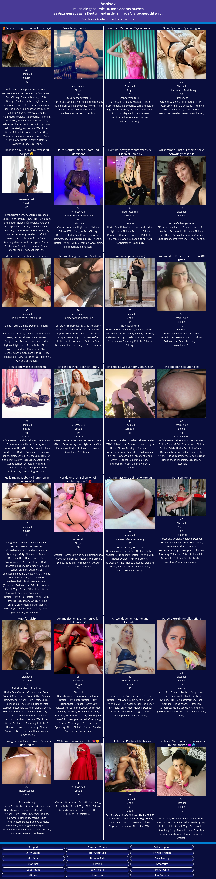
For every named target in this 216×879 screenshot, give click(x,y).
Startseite (89, 19)
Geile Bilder (106, 19)
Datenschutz (124, 19)
